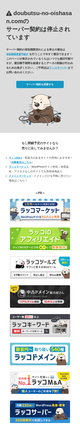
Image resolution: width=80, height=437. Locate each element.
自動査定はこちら (21, 162)
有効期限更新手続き (17, 54)
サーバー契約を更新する (40, 84)
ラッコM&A (15, 157)
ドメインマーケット (20, 176)
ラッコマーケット (19, 166)
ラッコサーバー (58, 67)
